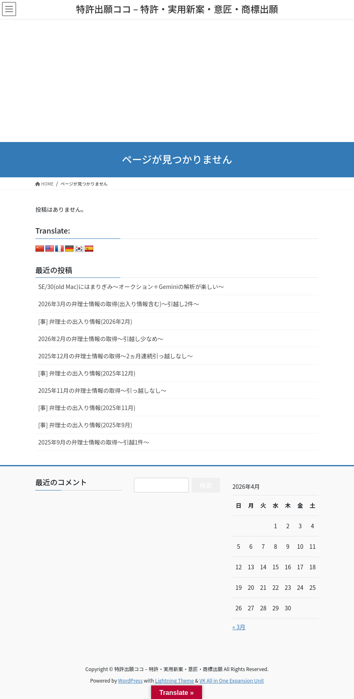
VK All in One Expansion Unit (232, 680)
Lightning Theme (174, 680)
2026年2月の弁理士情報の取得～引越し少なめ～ (100, 339)
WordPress (130, 680)
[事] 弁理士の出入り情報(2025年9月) (85, 425)
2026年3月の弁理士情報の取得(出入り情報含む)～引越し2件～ (118, 304)
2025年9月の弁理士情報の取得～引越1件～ (93, 442)
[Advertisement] (177, 80)
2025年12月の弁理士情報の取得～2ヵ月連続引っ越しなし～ (115, 356)
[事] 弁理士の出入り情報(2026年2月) (85, 321)
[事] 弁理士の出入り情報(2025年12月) (87, 373)
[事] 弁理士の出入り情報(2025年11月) (87, 407)
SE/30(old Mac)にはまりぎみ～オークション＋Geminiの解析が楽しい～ (131, 286)
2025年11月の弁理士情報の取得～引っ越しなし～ (102, 390)
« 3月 (239, 627)
